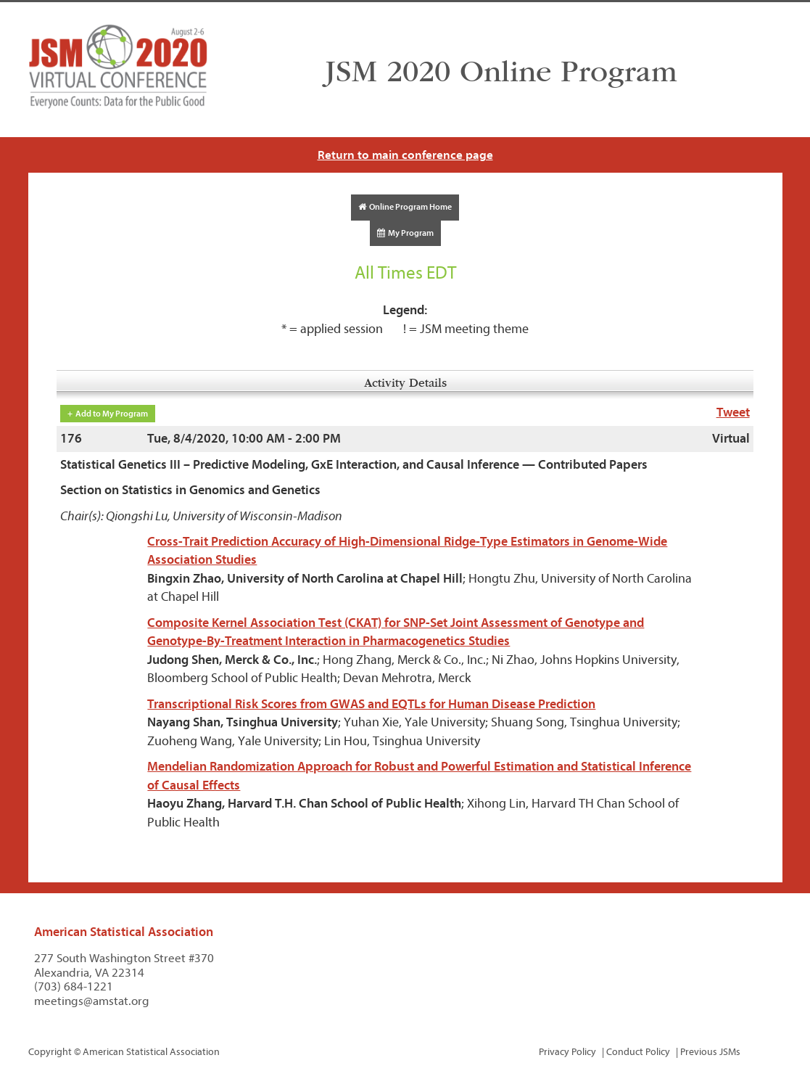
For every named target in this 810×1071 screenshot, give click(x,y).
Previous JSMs (710, 1052)
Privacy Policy (567, 1052)
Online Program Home (405, 207)
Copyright (50, 1052)
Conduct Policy (638, 1052)
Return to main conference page (405, 155)
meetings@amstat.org (91, 1001)
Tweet (733, 412)
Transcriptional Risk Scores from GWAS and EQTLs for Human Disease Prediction (371, 704)
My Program (405, 233)
